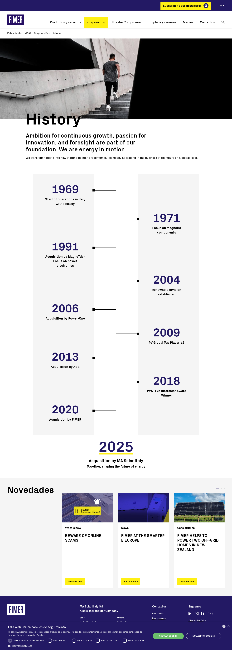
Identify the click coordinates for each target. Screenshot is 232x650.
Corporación (96, 22)
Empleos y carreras (162, 22)
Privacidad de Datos (197, 620)
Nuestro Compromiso (126, 22)
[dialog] (116, 636)
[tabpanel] (87, 540)
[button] (77, 646)
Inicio (27, 33)
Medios (188, 22)
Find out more (131, 581)
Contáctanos (158, 613)
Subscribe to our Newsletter (182, 6)
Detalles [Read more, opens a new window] (40, 635)
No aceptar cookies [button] (204, 636)
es (221, 5)
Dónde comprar (159, 618)
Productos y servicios (65, 22)
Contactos (207, 22)
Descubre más (75, 581)
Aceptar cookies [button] (168, 636)
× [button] (228, 626)
